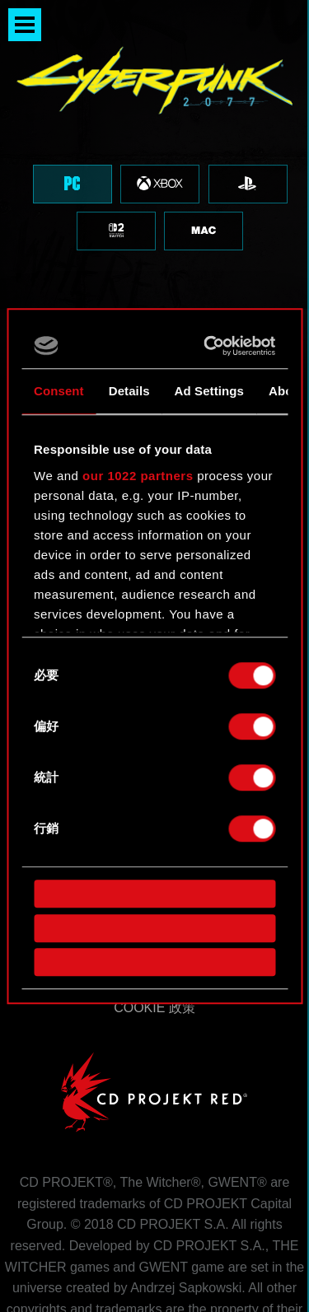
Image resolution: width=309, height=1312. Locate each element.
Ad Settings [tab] (209, 391)
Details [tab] (129, 391)
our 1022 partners (137, 476)
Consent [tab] (59, 391)
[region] (154, 154)
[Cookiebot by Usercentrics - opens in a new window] (209, 346)
